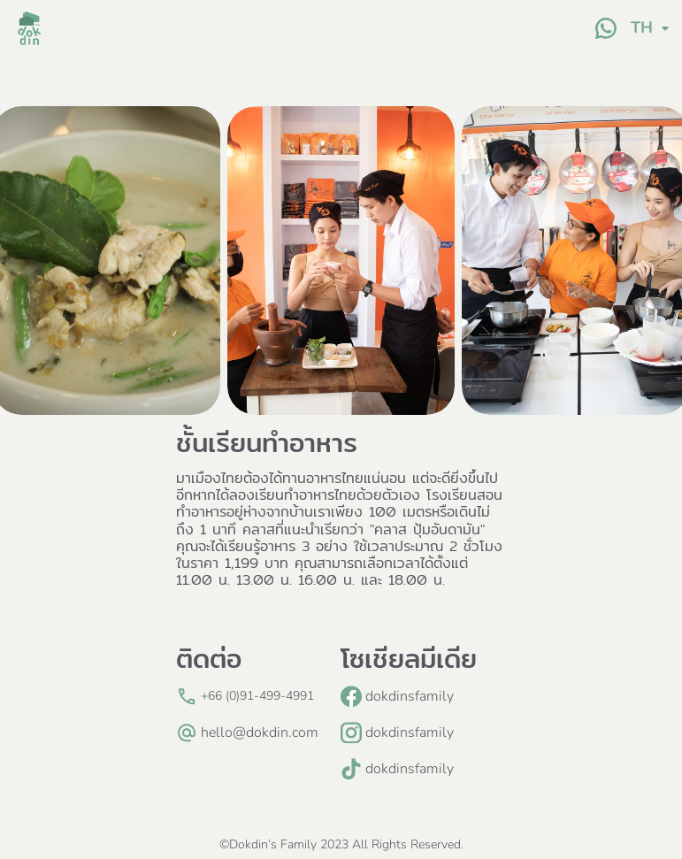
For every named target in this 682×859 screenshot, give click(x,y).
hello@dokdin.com (259, 732)
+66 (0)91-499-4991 (257, 695)
